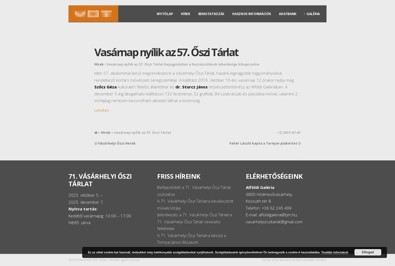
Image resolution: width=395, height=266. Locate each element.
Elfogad (368, 252)
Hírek (185, 14)
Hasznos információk (251, 14)
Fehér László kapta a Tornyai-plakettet (263, 143)
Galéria (313, 14)
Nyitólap (165, 14)
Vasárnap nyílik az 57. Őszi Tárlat (166, 52)
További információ (334, 252)
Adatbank (287, 14)
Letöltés (101, 110)
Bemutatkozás (211, 14)
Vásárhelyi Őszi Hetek (117, 143)
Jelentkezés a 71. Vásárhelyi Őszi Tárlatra (194, 214)
